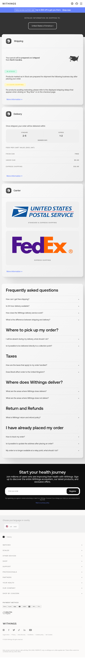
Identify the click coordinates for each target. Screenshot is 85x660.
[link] (11, 526)
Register (72, 491)
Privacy (14, 634)
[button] (42, 299)
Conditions (30, 634)
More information (14, 99)
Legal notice (6, 634)
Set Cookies (49, 634)
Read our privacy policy (42, 502)
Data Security (21, 634)
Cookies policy (39, 634)
